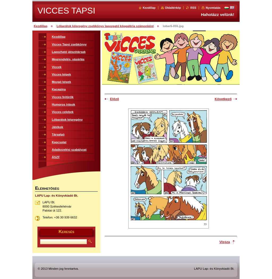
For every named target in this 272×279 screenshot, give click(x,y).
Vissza (224, 242)
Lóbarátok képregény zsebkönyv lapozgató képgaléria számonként (105, 26)
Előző (114, 99)
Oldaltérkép (173, 7)
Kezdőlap (149, 7)
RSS (193, 7)
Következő (223, 99)
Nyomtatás (213, 7)
